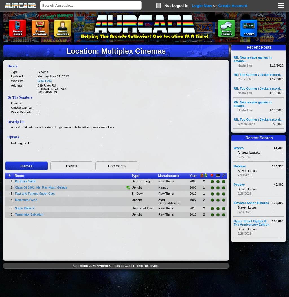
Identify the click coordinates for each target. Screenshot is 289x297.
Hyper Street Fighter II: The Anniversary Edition (251, 223)
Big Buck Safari (25, 181)
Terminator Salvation (29, 214)
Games (26, 166)
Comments (117, 166)
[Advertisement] (116, 283)
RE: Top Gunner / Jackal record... (258, 74)
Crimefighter (246, 79)
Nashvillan (245, 65)
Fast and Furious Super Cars (35, 193)
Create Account (232, 5)
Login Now (202, 5)
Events (71, 166)
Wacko (239, 148)
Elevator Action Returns (251, 203)
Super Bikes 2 (24, 208)
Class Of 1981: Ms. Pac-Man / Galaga (41, 187)
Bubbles (240, 166)
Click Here (45, 81)
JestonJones (246, 124)
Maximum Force (26, 199)
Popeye (239, 184)
